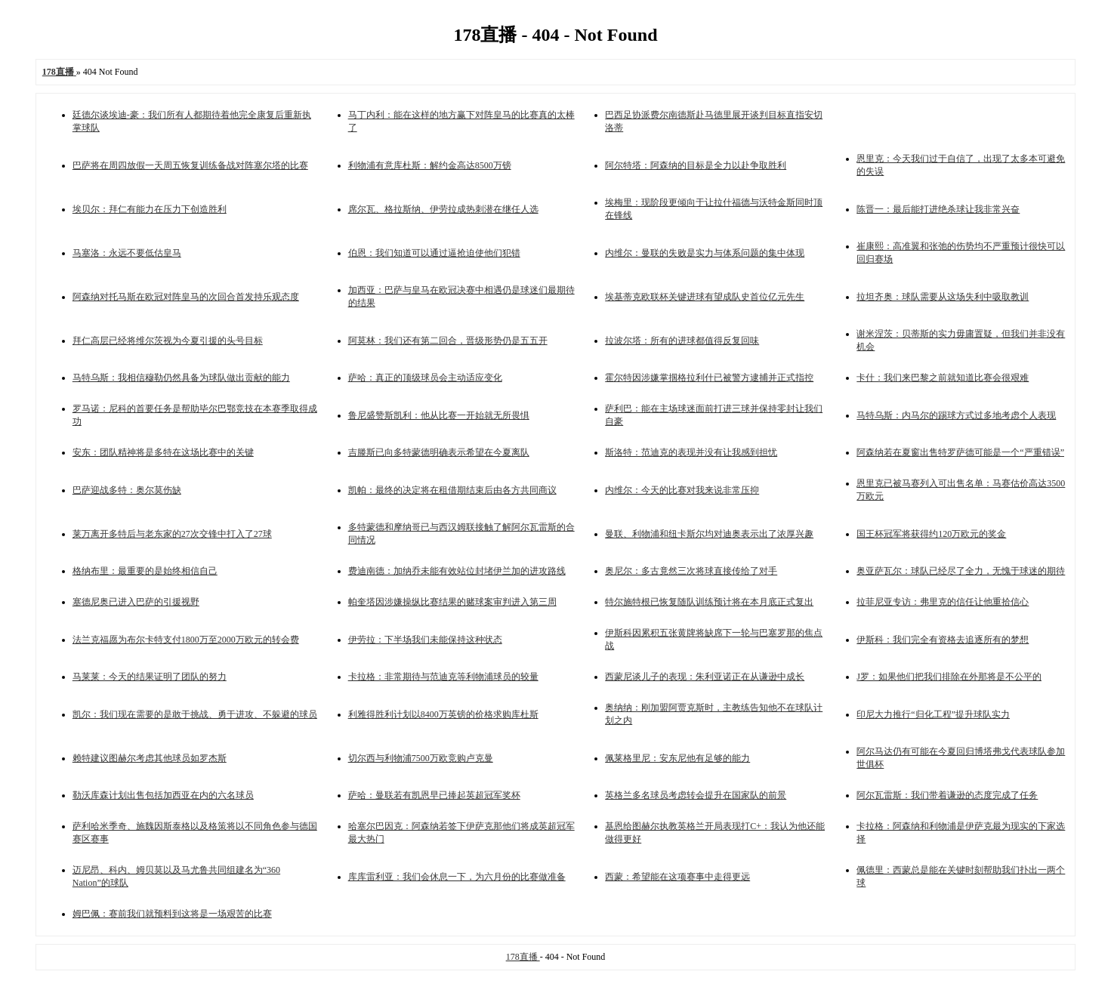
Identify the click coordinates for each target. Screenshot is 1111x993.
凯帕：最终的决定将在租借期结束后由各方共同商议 (452, 490)
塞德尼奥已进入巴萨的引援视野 (136, 602)
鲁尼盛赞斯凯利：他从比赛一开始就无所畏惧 (438, 415)
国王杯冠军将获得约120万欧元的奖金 (931, 534)
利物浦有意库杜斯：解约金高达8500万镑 (429, 165)
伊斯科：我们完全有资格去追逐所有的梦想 (942, 639)
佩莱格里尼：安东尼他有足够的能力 (677, 758)
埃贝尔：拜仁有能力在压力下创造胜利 (150, 209)
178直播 (523, 956)
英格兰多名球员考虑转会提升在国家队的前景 (695, 795)
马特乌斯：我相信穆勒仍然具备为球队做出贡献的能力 (181, 377)
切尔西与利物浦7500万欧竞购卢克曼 (420, 758)
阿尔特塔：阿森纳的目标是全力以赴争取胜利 (695, 165)
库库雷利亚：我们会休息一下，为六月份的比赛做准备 (457, 876)
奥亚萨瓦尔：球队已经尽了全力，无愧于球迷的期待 (960, 571)
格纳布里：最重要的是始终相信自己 (145, 571)
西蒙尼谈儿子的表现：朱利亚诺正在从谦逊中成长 (704, 676)
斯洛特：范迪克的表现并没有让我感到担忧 (691, 452)
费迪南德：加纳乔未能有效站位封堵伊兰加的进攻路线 (457, 571)
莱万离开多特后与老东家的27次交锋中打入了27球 (172, 534)
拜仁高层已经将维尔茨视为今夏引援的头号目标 (168, 340)
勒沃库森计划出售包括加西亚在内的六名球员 (163, 795)
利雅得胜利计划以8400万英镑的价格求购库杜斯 (443, 714)
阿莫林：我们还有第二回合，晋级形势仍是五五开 (448, 340)
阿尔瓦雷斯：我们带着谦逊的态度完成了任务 (947, 795)
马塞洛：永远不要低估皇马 (127, 253)
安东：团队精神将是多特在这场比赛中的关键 (163, 452)
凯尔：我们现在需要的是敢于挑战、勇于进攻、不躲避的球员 (195, 714)
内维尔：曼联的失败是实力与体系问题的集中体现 (704, 253)
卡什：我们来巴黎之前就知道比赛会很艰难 (942, 377)
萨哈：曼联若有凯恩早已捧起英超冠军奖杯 (434, 795)
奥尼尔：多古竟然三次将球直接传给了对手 (691, 571)
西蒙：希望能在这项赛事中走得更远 (677, 876)
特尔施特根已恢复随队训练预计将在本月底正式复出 (709, 602)
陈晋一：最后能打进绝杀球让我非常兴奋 (938, 209)
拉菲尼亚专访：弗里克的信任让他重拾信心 (942, 602)
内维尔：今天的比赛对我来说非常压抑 (682, 490)
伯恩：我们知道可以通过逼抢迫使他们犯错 (434, 253)
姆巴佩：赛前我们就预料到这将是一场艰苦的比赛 (172, 913)
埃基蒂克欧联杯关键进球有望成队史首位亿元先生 (704, 296)
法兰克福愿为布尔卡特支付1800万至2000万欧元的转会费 (186, 639)
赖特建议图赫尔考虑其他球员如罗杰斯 (150, 758)
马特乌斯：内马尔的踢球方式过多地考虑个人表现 (956, 415)
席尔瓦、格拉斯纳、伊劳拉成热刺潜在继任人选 (443, 209)
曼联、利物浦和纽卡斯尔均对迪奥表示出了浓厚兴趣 (709, 534)
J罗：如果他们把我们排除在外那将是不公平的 (949, 676)
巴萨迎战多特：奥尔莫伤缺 (127, 490)
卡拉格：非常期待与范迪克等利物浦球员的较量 (443, 676)
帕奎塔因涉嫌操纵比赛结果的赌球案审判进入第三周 (452, 602)
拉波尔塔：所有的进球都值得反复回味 (682, 340)
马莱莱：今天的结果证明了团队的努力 (150, 676)
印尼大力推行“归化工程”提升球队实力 (933, 714)
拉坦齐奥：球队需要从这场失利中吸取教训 (942, 296)
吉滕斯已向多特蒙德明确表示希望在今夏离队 (438, 452)
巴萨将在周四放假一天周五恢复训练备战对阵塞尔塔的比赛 (190, 165)
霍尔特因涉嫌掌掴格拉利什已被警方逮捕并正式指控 (709, 377)
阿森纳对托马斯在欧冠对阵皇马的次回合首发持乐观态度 (186, 296)
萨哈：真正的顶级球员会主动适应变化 (425, 377)
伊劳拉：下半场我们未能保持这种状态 (425, 639)
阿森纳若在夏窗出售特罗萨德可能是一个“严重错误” (960, 452)
